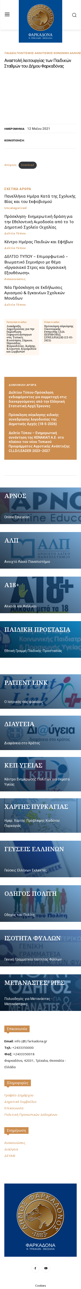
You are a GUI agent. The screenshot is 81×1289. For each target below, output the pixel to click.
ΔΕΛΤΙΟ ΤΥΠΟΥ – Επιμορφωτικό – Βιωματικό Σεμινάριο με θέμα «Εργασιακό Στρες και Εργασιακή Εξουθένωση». (36, 264)
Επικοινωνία (17, 1028)
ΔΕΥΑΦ (9, 1155)
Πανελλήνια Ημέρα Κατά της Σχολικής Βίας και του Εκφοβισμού (40, 198)
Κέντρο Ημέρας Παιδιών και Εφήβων (38, 241)
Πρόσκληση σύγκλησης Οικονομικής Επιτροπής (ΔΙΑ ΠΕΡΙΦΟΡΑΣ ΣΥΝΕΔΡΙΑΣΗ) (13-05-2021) (58, 333)
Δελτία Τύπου (15, 233)
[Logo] (40, 1219)
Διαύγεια (11, 1149)
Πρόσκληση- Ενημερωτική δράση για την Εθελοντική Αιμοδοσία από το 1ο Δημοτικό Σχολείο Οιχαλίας (39, 222)
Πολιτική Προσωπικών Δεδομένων (30, 1114)
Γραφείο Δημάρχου (18, 1095)
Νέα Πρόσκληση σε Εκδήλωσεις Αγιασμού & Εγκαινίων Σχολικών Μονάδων (34, 293)
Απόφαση (10, 165)
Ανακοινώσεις (14, 279)
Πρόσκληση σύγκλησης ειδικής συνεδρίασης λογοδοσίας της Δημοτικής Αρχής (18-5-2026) (34, 419)
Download (27, 165)
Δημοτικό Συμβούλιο (20, 1101)
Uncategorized (15, 208)
